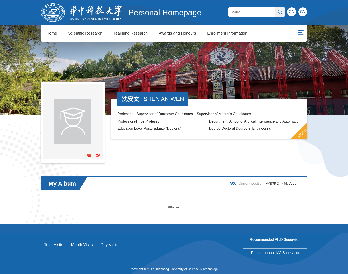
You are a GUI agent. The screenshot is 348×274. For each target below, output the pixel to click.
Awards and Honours (177, 33)
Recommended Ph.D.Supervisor (275, 239)
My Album (291, 183)
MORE (302, 133)
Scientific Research (85, 33)
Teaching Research (130, 33)
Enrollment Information (227, 33)
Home (51, 33)
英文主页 (273, 183)
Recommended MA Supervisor (275, 252)
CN (303, 12)
